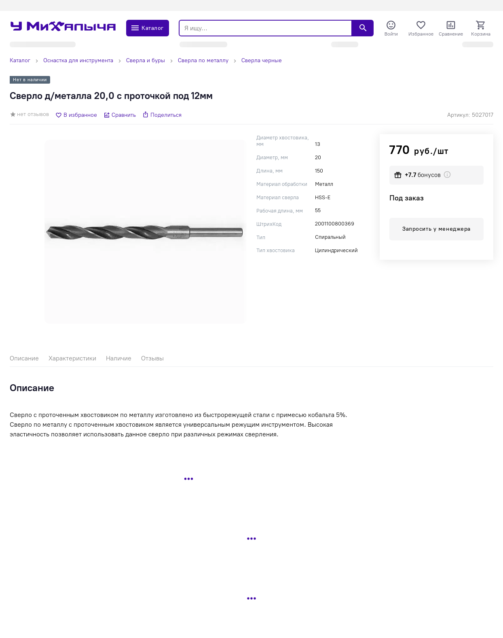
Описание (24, 358)
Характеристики (72, 358)
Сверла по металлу (203, 60)
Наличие (118, 358)
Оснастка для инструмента (78, 60)
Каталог (20, 60)
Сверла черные (261, 60)
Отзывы (152, 358)
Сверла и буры (145, 60)
